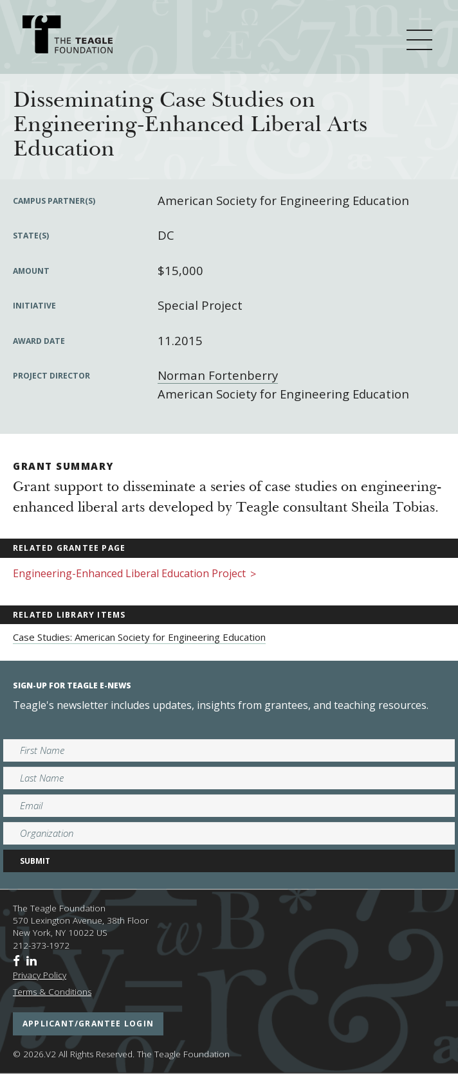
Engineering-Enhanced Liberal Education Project (134, 574)
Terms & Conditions (52, 992)
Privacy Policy (39, 975)
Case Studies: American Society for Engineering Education (139, 637)
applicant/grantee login (88, 1023)
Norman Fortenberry (218, 375)
